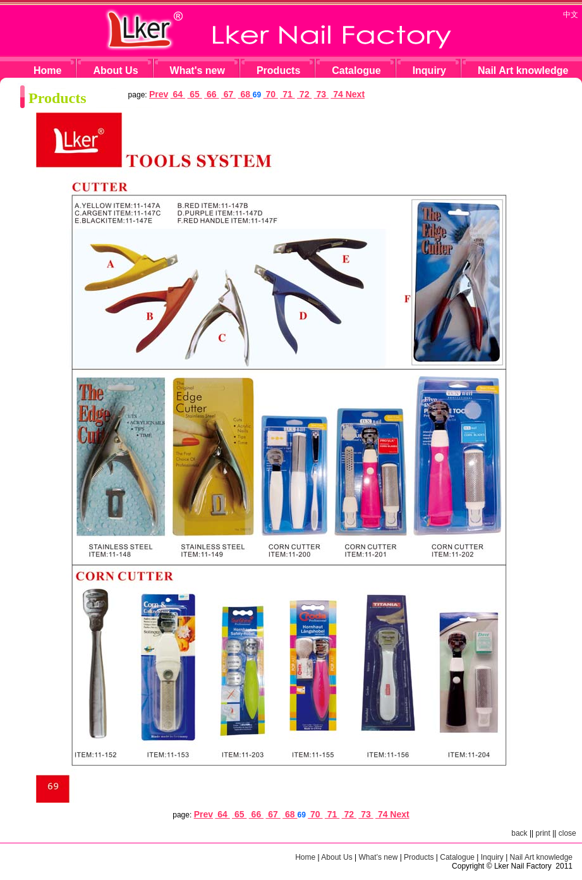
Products (278, 70)
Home (47, 70)
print (543, 833)
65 (194, 94)
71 (287, 94)
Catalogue (356, 70)
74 (337, 94)
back (519, 833)
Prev (158, 94)
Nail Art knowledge (523, 70)
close (567, 833)
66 (211, 94)
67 (228, 94)
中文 (570, 14)
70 (271, 94)
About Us (115, 70)
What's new (197, 70)
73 (321, 94)
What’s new (378, 857)
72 (304, 94)
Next (355, 94)
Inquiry (429, 70)
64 (178, 94)
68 (245, 94)
